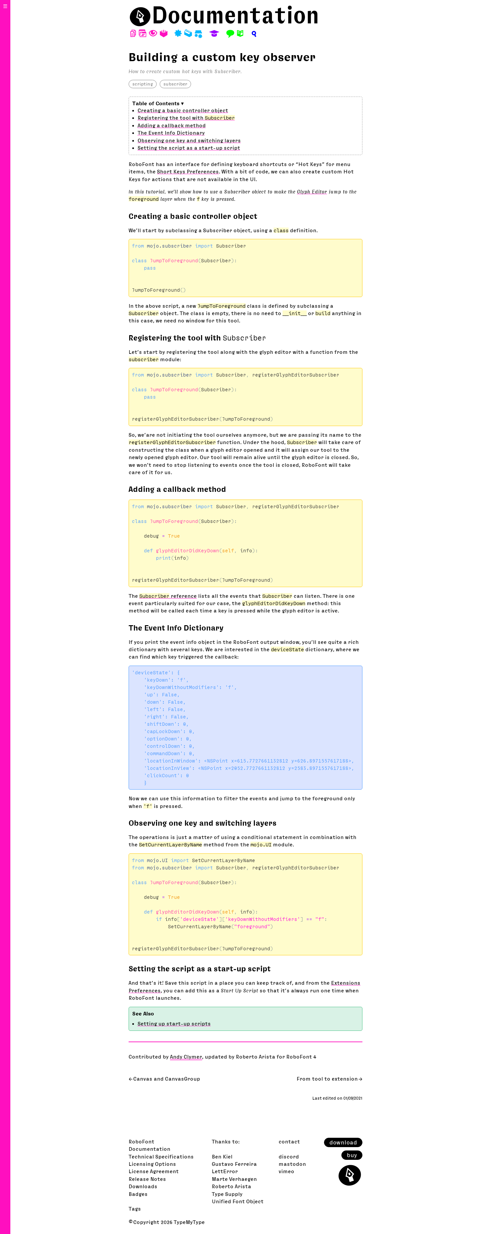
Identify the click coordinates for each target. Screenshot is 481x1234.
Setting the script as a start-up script (189, 147)
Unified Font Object (238, 1201)
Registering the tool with (186, 117)
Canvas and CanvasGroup (166, 1078)
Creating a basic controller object (183, 110)
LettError (225, 1171)
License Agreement (154, 1171)
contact (289, 1141)
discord (289, 1156)
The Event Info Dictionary (171, 132)
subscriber (175, 84)
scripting (142, 84)
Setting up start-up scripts (174, 1023)
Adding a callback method (172, 125)
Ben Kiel (222, 1156)
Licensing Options (152, 1164)
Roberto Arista (231, 1186)
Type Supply (227, 1194)
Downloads (143, 1186)
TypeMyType (189, 1222)
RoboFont (141, 1141)
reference (168, 595)
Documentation (235, 15)
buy (352, 1155)
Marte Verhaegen (234, 1179)
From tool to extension (327, 1078)
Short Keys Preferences (188, 171)
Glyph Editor (312, 191)
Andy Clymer (186, 1056)
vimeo (286, 1171)
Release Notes (147, 1179)
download (343, 1142)
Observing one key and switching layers (189, 140)
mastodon (292, 1164)
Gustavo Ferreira (234, 1164)
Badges (138, 1194)
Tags (135, 1208)
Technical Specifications (161, 1156)
